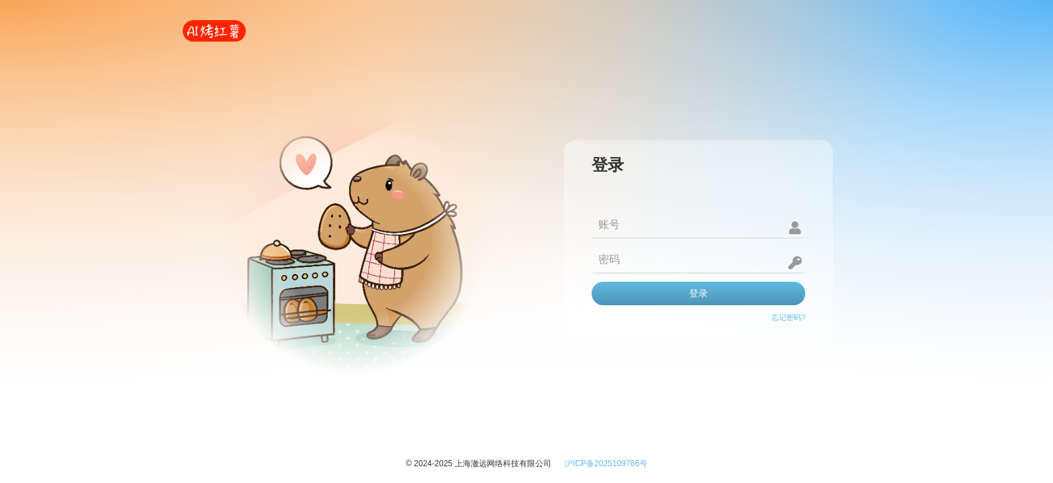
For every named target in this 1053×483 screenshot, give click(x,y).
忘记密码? (788, 317)
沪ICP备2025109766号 (606, 463)
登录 (698, 293)
